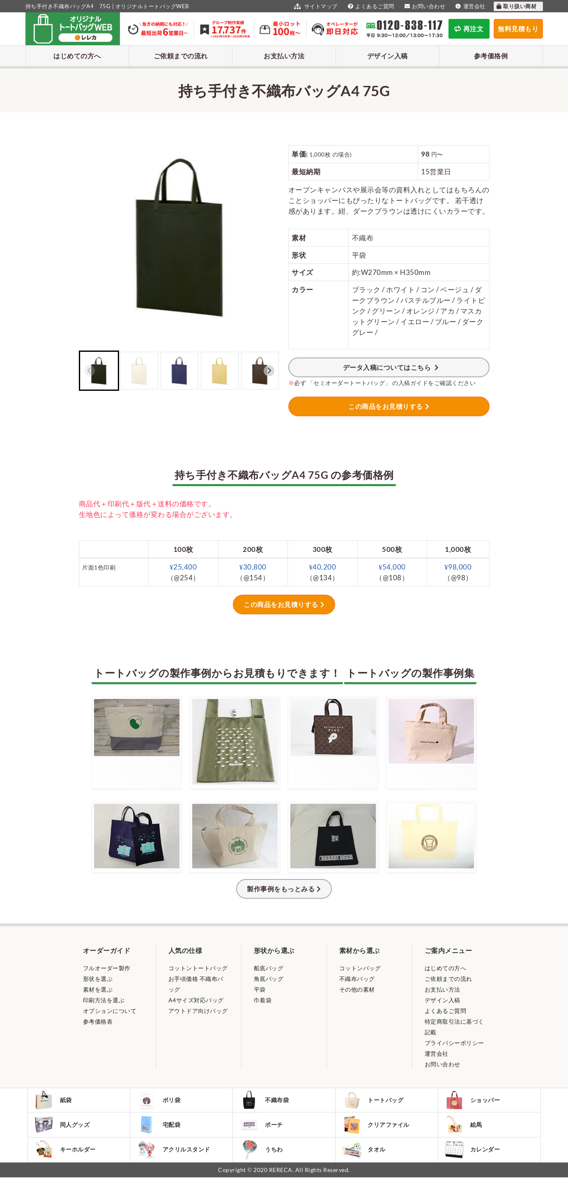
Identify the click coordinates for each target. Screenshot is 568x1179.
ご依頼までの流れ (181, 56)
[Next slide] (269, 370)
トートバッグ (373, 1100)
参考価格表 (98, 1021)
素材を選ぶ (98, 989)
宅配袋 (158, 1125)
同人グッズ (62, 1125)
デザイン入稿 (387, 56)
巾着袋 (263, 1000)
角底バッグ (269, 978)
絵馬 (463, 1125)
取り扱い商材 (516, 6)
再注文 (468, 28)
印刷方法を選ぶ (104, 1000)
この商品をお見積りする (385, 406)
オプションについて (110, 1010)
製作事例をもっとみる (281, 889)
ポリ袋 (158, 1100)
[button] (99, 371)
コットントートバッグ (198, 967)
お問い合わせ (424, 6)
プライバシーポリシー (454, 1042)
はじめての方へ (77, 56)
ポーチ (261, 1125)
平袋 (260, 989)
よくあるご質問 (370, 6)
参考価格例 (491, 56)
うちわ (261, 1150)
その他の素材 (357, 989)
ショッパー (472, 1100)
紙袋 (53, 1100)
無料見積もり (518, 28)
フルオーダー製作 (107, 967)
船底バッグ (269, 967)
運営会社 (469, 6)
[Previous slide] (89, 370)
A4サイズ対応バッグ (196, 1000)
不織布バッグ (357, 978)
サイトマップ (315, 6)
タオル (364, 1150)
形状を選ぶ (98, 978)
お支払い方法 (284, 56)
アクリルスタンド (173, 1150)
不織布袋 (264, 1100)
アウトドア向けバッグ (198, 1010)
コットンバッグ (360, 967)
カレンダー (472, 1150)
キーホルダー (65, 1150)
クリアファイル (376, 1125)
